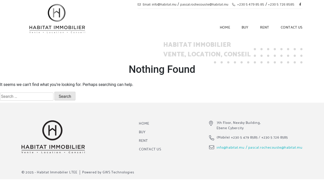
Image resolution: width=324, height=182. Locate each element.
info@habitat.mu (231, 148)
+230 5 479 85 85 (248, 5)
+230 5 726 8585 (281, 5)
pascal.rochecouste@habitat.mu (204, 5)
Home (225, 28)
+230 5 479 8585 (244, 138)
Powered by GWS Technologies (108, 172)
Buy (245, 28)
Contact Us (292, 28)
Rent (264, 28)
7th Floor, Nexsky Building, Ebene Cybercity (239, 125)
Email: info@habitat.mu (157, 5)
